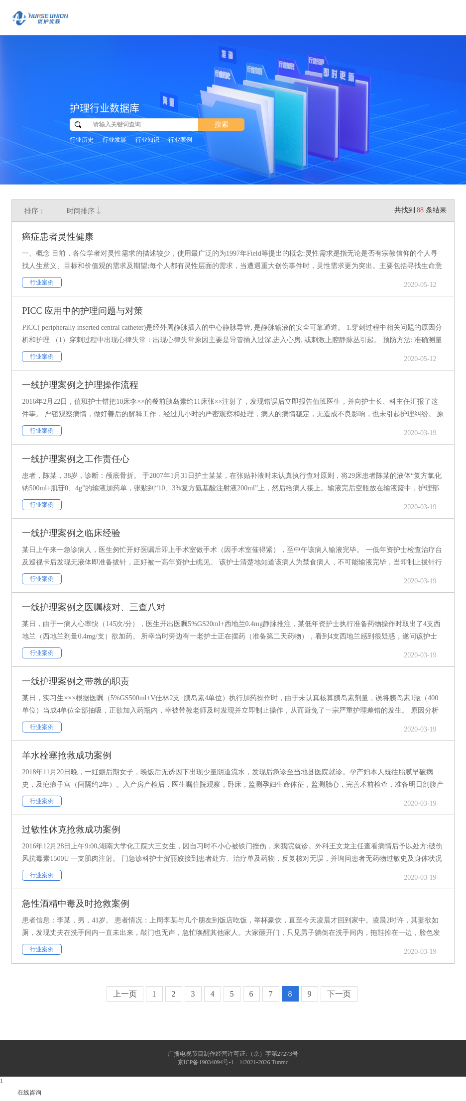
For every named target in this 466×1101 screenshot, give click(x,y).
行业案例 (180, 139)
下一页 (339, 994)
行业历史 (82, 139)
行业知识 (147, 139)
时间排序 (85, 210)
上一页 (125, 994)
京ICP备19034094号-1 (206, 1062)
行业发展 (114, 139)
